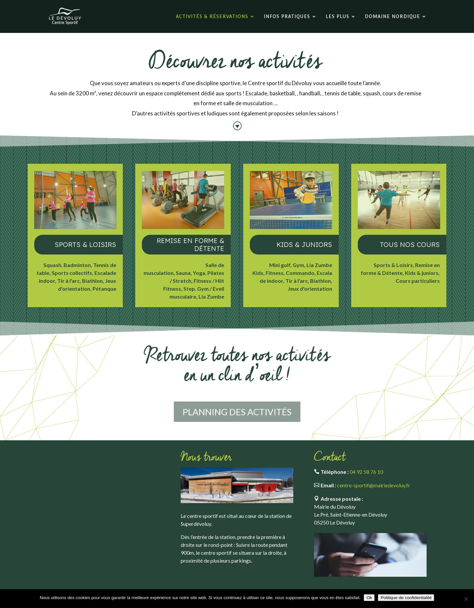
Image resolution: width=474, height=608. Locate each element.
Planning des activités (237, 412)
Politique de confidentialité (406, 597)
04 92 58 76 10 (366, 472)
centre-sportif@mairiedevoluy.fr (373, 485)
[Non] (465, 599)
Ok (369, 597)
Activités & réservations (212, 16)
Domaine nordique (392, 16)
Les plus (337, 16)
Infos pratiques (287, 16)
